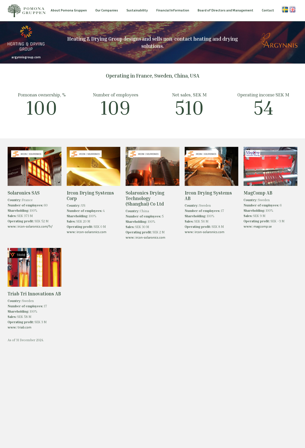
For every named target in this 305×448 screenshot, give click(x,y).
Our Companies (106, 10)
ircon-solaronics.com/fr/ (35, 226)
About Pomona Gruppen (69, 10)
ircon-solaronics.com (91, 232)
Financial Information (172, 10)
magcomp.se (262, 226)
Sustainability (137, 10)
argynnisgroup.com (26, 57)
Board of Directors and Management (225, 10)
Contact (268, 10)
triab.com (24, 327)
